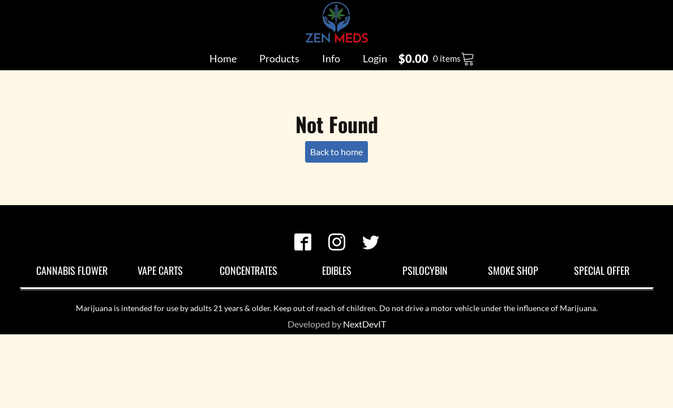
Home (223, 58)
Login (375, 58)
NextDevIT (364, 323)
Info (331, 58)
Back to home (336, 151)
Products (279, 58)
